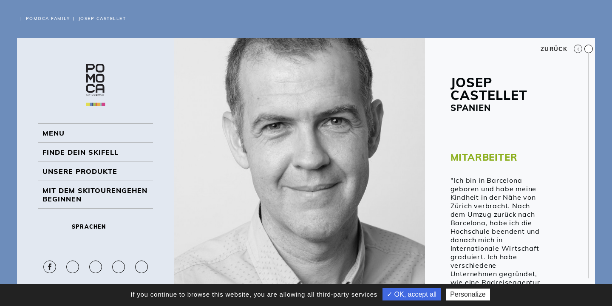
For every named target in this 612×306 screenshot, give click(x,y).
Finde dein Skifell (80, 152)
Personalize (468, 294)
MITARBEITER (484, 157)
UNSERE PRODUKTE (79, 171)
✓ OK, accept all (411, 294)
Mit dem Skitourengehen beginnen (94, 194)
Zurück (561, 48)
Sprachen (96, 227)
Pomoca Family (48, 18)
